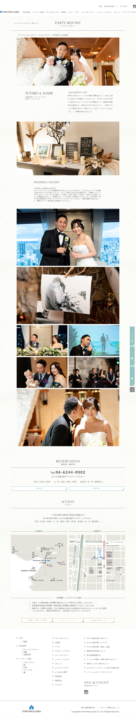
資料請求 (48, 488)
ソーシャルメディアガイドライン (98, 674)
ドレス (56, 648)
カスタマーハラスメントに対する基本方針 (102, 669)
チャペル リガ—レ (31, 651)
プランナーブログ (60, 669)
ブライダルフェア (60, 640)
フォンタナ (28, 671)
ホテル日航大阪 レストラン (96, 644)
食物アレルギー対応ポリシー (96, 665)
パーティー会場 (25, 660)
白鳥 (25, 669)
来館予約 (87, 488)
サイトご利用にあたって (109, 709)
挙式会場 (22, 647)
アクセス (123, 6)
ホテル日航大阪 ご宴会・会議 (97, 648)
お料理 (56, 644)
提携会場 (27, 656)
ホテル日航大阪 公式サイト (96, 640)
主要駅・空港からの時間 (37, 622)
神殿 (25, 654)
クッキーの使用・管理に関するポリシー (101, 661)
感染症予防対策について (95, 653)
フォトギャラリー (60, 657)
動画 (25, 643)
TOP (21, 640)
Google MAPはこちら (99, 622)
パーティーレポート (68, 24)
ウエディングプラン (61, 653)
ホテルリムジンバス (68, 622)
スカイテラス (29, 664)
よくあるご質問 (59, 674)
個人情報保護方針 (92, 657)
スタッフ (57, 665)
